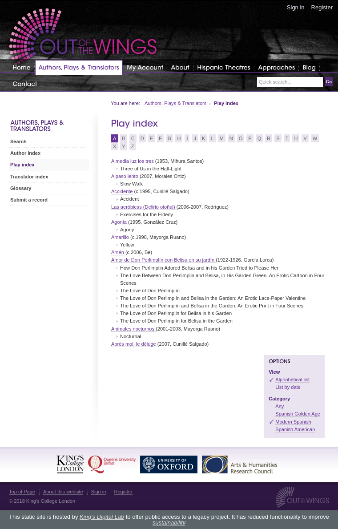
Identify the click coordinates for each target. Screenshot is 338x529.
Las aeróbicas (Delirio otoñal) (144, 207)
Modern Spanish (293, 421)
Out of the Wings (83, 37)
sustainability (169, 522)
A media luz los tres (133, 161)
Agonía (119, 222)
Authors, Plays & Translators (175, 103)
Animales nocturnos (133, 328)
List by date (288, 387)
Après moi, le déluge (134, 344)
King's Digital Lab (102, 517)
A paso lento (125, 176)
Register (322, 7)
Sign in (296, 7)
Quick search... (275, 82)
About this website (63, 491)
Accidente (122, 191)
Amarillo (120, 237)
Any (279, 406)
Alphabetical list (292, 379)
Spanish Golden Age (297, 413)
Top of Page (22, 491)
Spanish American (295, 429)
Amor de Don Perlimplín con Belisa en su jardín (163, 259)
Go (329, 81)
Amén (118, 252)
